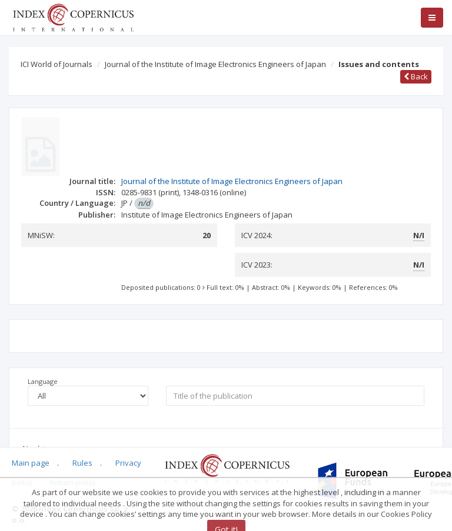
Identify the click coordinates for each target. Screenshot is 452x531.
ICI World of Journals (56, 64)
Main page (30, 462)
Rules (82, 462)
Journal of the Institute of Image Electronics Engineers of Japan (215, 64)
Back (416, 76)
